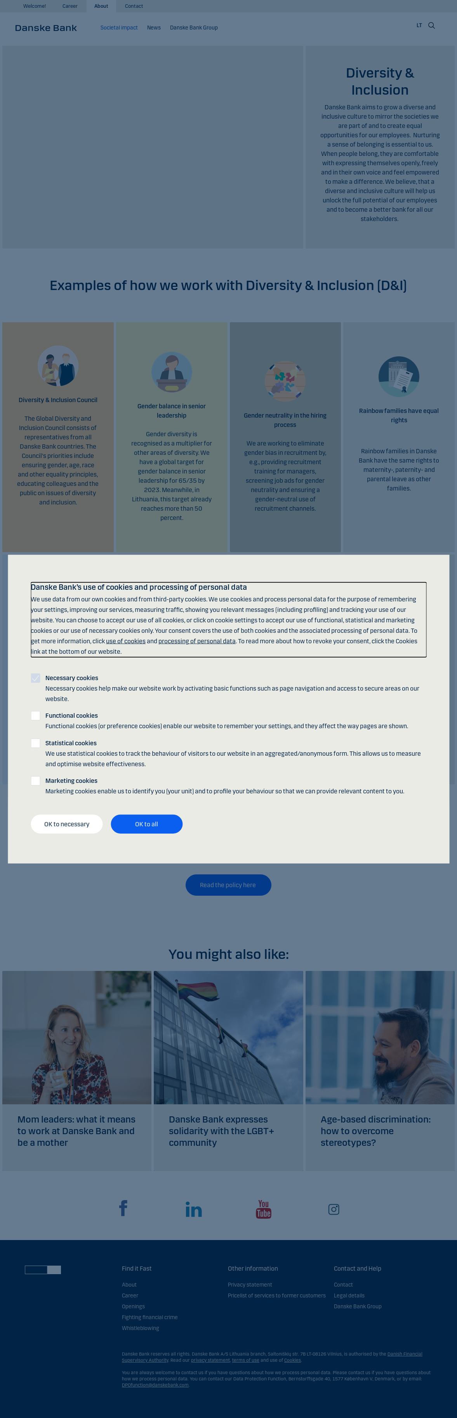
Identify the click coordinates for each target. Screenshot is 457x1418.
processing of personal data (197, 641)
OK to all (146, 823)
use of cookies (126, 641)
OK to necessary (66, 823)
